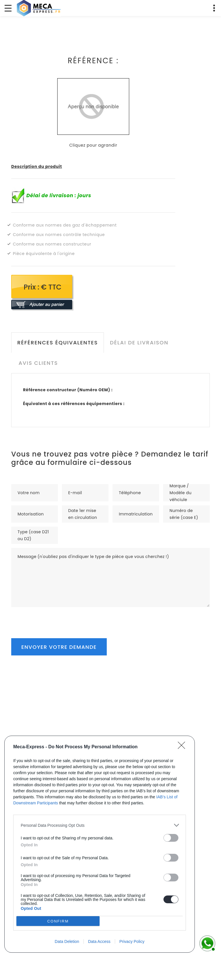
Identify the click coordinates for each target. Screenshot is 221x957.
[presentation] (55, 618)
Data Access (99, 941)
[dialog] (100, 844)
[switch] (170, 838)
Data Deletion (67, 941)
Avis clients (38, 363)
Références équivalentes (57, 342)
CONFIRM (58, 921)
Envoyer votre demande (59, 647)
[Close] (183, 747)
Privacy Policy (131, 941)
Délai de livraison (139, 342)
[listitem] (99, 825)
